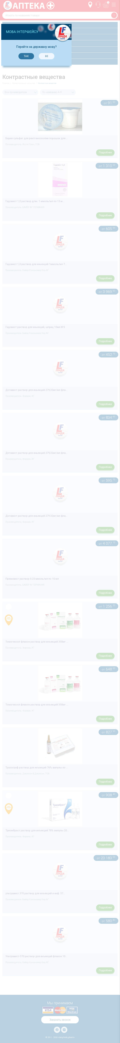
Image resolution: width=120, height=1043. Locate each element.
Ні (70, 506)
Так (49, 506)
